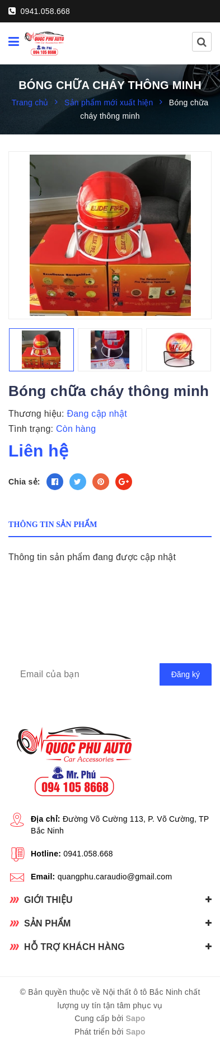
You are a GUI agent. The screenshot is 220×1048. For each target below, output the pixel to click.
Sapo (135, 1018)
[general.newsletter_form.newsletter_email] (110, 674)
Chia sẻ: (24, 481)
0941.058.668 (39, 11)
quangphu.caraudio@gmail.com (115, 876)
